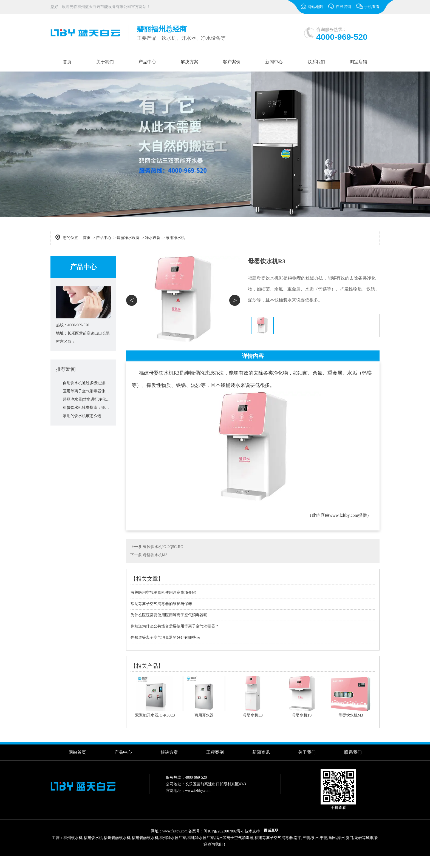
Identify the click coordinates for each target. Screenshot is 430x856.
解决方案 (189, 61)
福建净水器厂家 (200, 838)
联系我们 (316, 61)
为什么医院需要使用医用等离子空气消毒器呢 (169, 615)
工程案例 (215, 752)
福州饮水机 (73, 838)
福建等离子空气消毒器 (273, 838)
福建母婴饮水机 (156, 373)
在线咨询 (339, 6)
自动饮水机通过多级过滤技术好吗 (87, 383)
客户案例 (232, 61)
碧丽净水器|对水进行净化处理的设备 (87, 399)
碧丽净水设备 (128, 238)
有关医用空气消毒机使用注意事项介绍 (163, 592)
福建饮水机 (93, 838)
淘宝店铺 (358, 61)
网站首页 (77, 752)
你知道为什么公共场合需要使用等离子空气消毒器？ (175, 626)
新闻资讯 (261, 752)
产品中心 (147, 61)
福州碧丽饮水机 (117, 838)
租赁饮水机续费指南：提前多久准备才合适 (87, 408)
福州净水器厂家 (172, 838)
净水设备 (152, 238)
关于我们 (105, 61)
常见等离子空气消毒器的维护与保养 (161, 604)
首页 (67, 61)
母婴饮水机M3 (155, 555)
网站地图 (312, 6)
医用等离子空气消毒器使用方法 (87, 391)
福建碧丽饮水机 (145, 838)
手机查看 (368, 9)
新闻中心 (274, 61)
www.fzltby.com (343, 515)
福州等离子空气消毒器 (234, 838)
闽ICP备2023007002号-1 (224, 831)
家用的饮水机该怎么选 (82, 416)
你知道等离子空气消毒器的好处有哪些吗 (165, 637)
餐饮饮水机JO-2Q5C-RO (163, 547)
